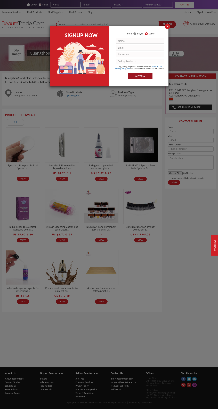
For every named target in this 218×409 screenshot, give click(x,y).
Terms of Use (156, 66)
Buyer (138, 33)
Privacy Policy (120, 68)
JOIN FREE (140, 75)
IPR (128, 68)
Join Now (214, 245)
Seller (150, 33)
